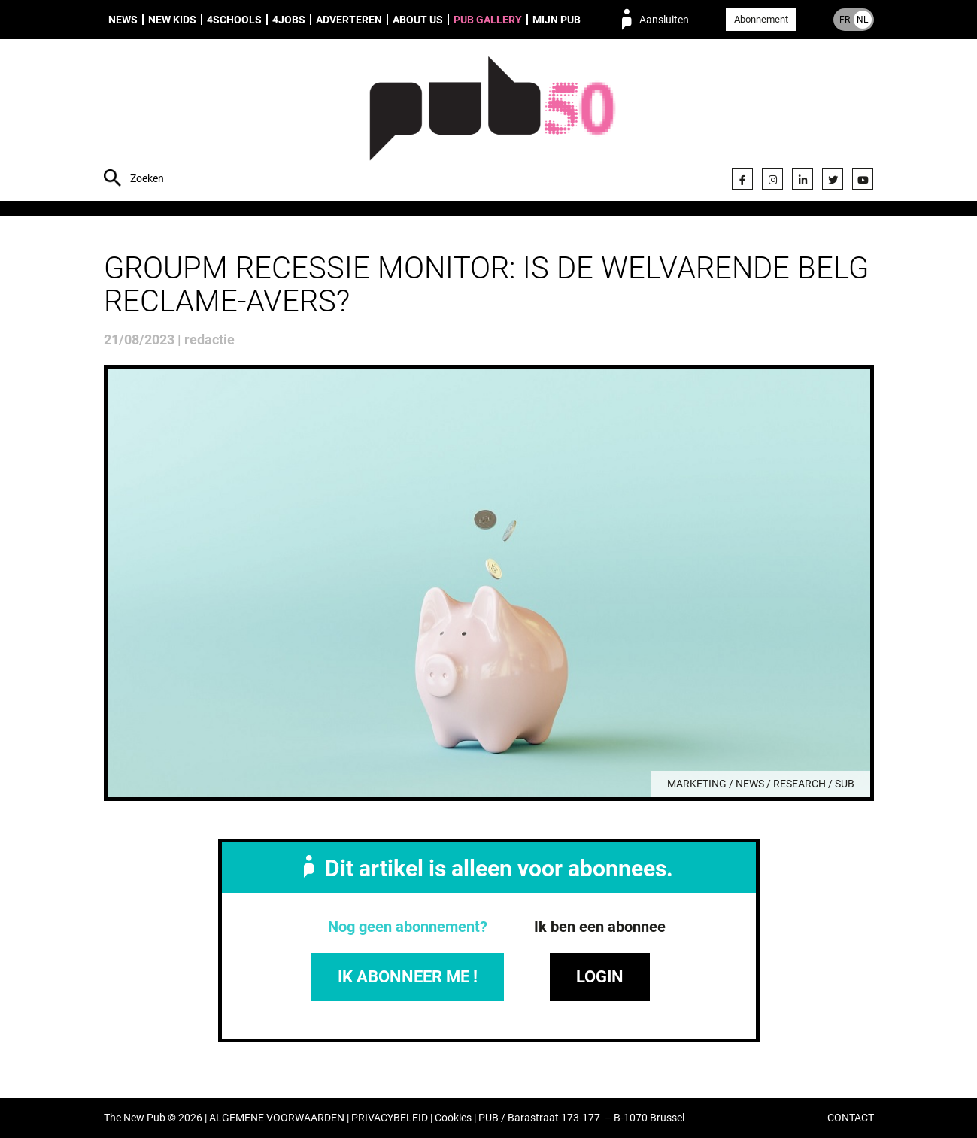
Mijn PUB (556, 19)
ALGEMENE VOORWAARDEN (276, 1118)
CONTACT (850, 1118)
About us (418, 19)
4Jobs (288, 19)
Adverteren (349, 19)
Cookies (453, 1118)
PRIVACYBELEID (389, 1118)
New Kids (172, 19)
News (123, 19)
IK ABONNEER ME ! (408, 976)
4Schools (234, 19)
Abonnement (761, 19)
